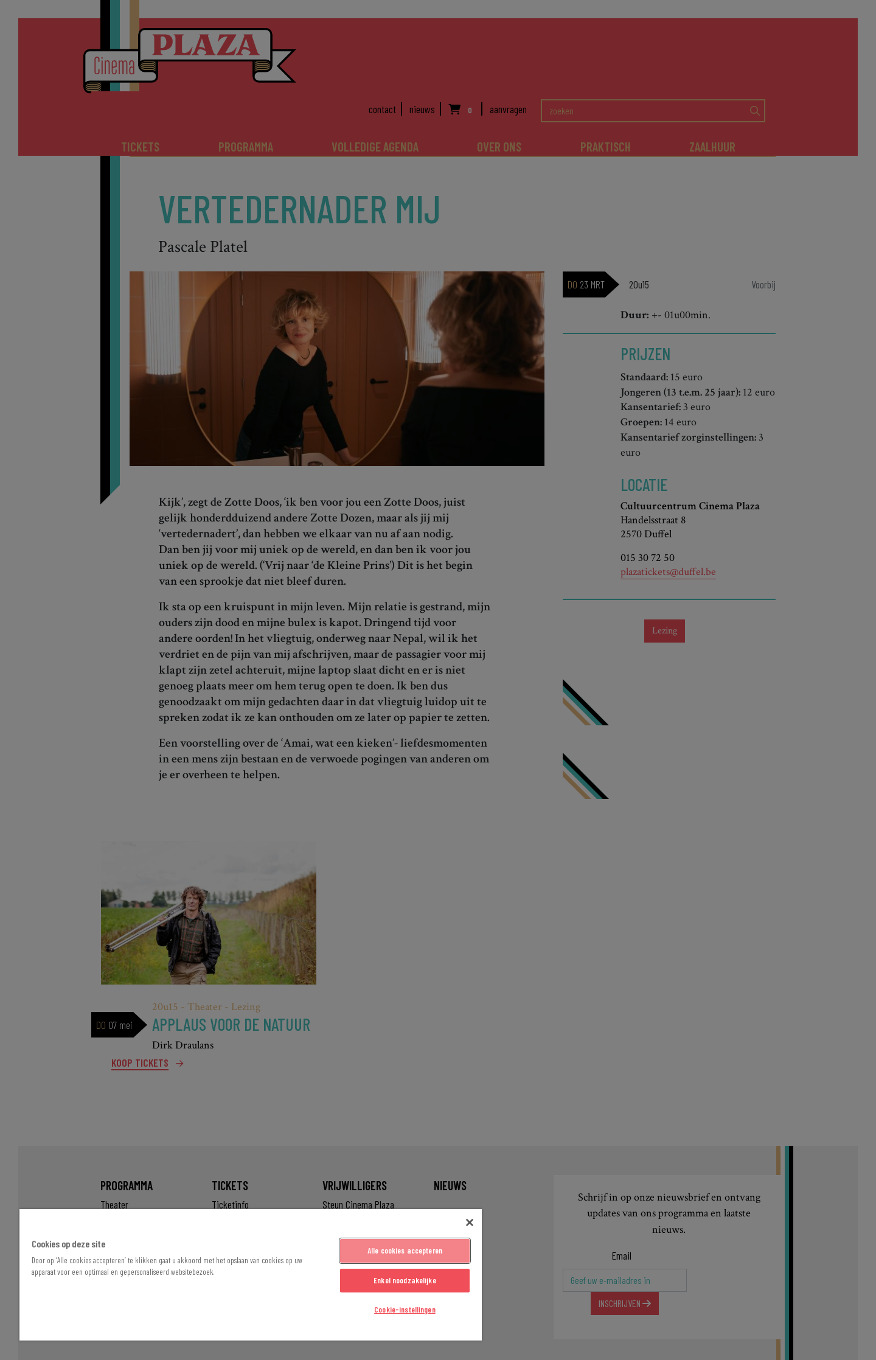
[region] (250, 1275)
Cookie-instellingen (404, 1309)
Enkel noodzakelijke (405, 1280)
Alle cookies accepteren (404, 1250)
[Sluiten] (469, 1222)
